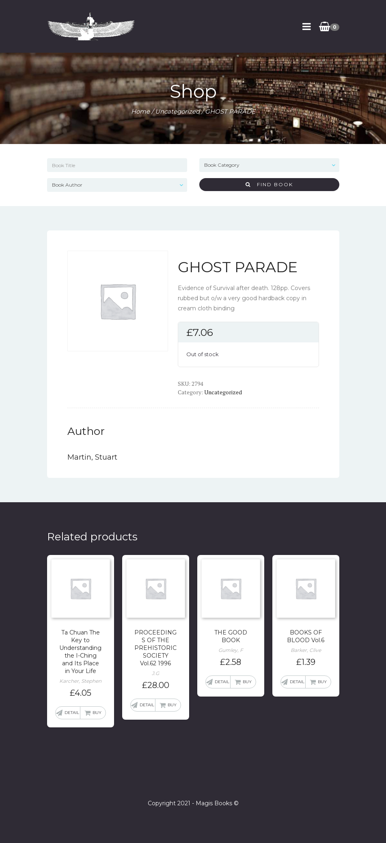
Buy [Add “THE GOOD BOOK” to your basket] (247, 681)
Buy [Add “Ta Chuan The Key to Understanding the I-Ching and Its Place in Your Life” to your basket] (97, 712)
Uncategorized (177, 111)
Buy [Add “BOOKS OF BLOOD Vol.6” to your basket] (322, 681)
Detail (72, 712)
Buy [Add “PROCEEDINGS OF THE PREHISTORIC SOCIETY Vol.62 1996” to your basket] (172, 705)
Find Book (269, 184)
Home (140, 111)
